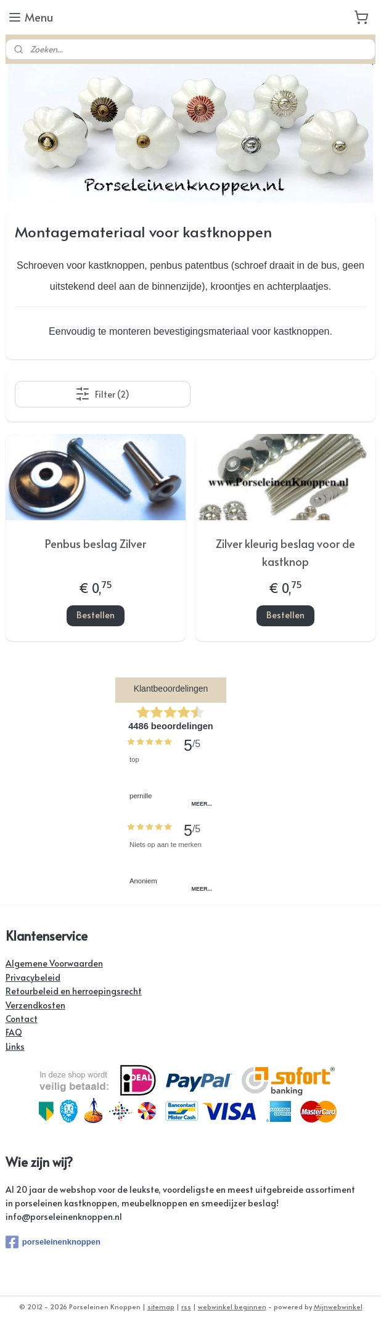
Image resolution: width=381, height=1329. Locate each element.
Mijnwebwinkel (338, 1306)
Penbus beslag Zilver (95, 543)
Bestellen (95, 615)
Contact (22, 1018)
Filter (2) (102, 393)
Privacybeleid (33, 977)
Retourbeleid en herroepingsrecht (74, 991)
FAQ (14, 1032)
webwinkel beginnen (232, 1306)
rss (186, 1306)
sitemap (160, 1306)
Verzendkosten (35, 1005)
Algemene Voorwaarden (54, 963)
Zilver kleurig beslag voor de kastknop (285, 552)
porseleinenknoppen (53, 1242)
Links (15, 1046)
